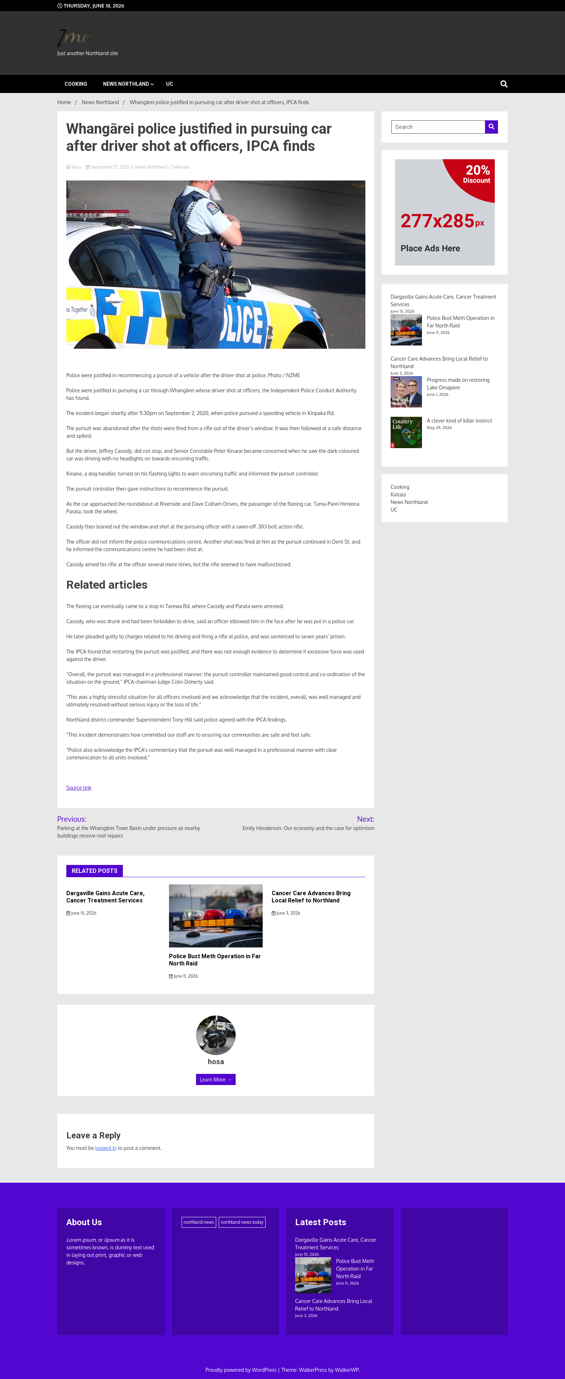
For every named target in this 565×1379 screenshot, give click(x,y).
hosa (74, 167)
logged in (105, 1148)
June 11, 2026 (183, 976)
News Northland (126, 84)
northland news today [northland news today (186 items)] (242, 1222)
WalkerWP (347, 1370)
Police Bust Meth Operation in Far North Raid (355, 1268)
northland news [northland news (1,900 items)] (199, 1222)
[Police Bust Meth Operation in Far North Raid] (313, 1276)
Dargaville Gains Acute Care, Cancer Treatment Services (105, 897)
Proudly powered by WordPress (241, 1370)
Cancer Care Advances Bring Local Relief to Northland (311, 897)
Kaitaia (398, 494)
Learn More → (216, 1079)
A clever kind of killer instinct (459, 421)
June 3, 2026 (286, 913)
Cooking (75, 84)
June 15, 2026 (81, 913)
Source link (78, 788)
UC (169, 84)
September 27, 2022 (108, 167)
